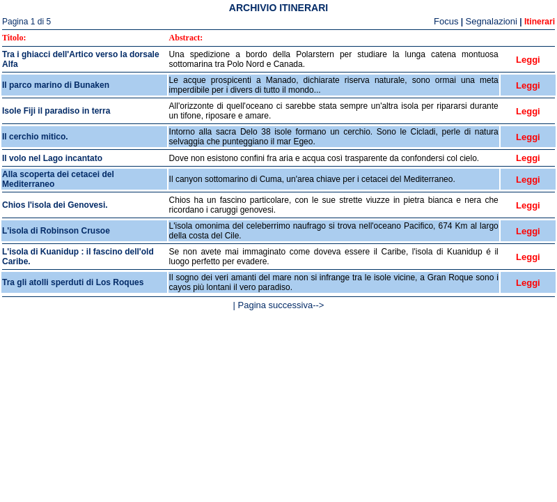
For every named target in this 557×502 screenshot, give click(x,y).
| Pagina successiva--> (278, 305)
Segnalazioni (491, 21)
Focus (446, 21)
